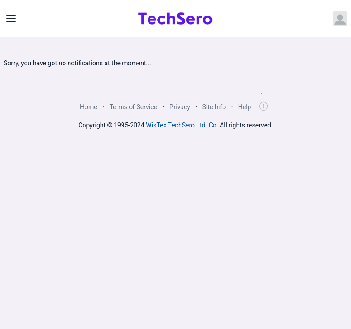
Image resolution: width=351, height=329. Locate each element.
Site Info (214, 107)
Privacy (180, 107)
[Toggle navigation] (11, 18)
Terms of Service (133, 107)
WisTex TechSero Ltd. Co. (182, 125)
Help (244, 107)
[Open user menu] (340, 18)
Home (88, 107)
